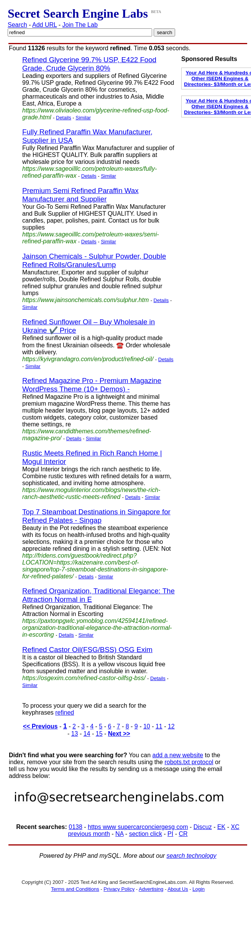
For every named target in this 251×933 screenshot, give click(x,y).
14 (87, 733)
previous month (89, 834)
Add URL (44, 24)
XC (235, 827)
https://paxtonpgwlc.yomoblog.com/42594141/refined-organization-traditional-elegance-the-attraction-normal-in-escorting (97, 628)
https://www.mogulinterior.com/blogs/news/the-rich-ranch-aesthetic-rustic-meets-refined (91, 493)
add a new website (178, 755)
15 (99, 733)
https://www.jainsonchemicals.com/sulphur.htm (85, 300)
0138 (75, 827)
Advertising (151, 889)
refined (64, 712)
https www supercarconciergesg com (138, 827)
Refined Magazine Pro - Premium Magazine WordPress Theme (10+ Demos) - (91, 385)
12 (171, 726)
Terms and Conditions (75, 889)
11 (159, 726)
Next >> (119, 733)
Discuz (203, 827)
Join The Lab (80, 24)
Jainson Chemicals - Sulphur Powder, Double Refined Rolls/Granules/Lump (94, 260)
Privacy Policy (119, 889)
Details (63, 118)
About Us (177, 889)
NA (119, 834)
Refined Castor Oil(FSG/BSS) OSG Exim (87, 650)
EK (221, 827)
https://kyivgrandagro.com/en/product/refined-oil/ (87, 359)
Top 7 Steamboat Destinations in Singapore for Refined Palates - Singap (96, 516)
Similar (83, 118)
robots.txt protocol (188, 762)
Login (198, 889)
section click (145, 834)
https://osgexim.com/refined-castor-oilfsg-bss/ (84, 678)
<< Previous (40, 726)
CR (183, 834)
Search (17, 24)
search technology (192, 855)
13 (74, 733)
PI (170, 834)
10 (146, 726)
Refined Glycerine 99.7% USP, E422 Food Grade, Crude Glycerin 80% (89, 64)
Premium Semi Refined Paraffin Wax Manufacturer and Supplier (80, 195)
